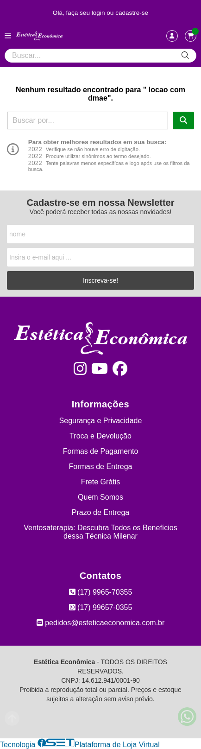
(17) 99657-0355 (100, 607)
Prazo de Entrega (101, 512)
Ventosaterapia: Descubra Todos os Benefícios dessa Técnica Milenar (100, 532)
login (99, 12)
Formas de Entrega (100, 466)
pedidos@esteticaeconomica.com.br (101, 623)
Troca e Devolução (100, 436)
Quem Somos (100, 497)
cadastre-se (131, 12)
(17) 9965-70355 (100, 592)
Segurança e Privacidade (100, 421)
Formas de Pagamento (100, 451)
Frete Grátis (100, 482)
